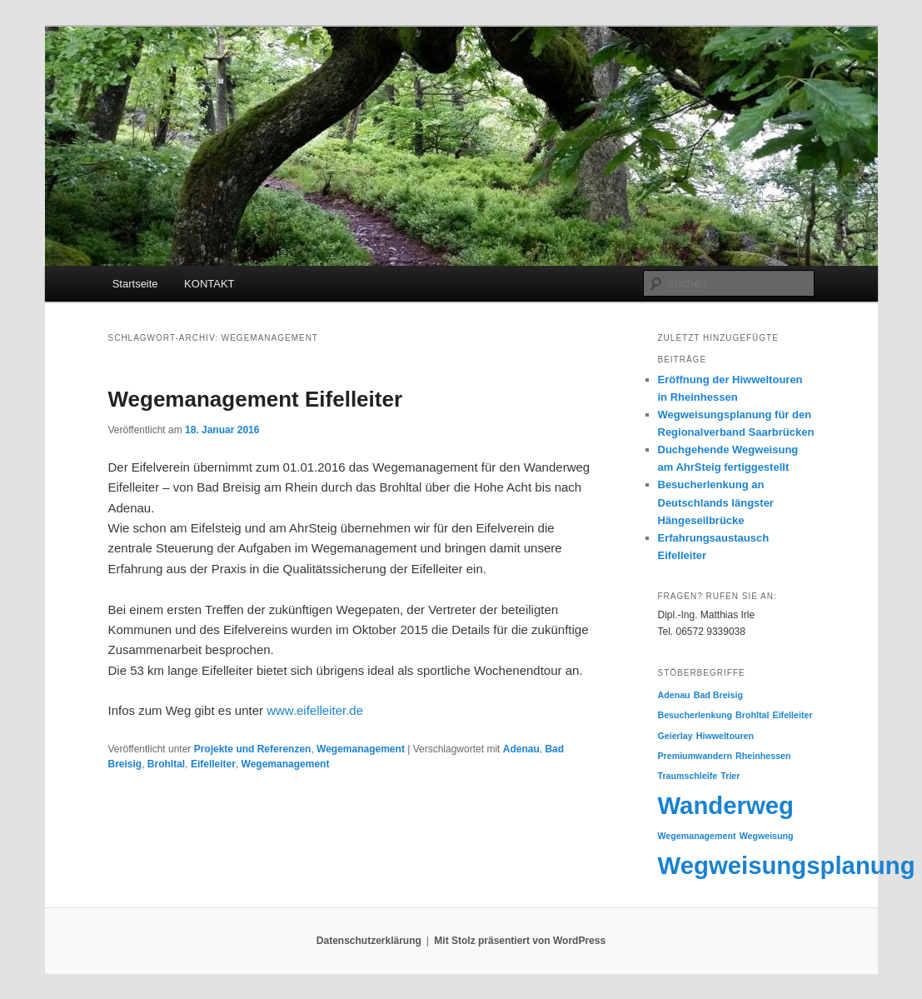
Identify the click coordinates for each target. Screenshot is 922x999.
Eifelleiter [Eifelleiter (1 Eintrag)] (793, 715)
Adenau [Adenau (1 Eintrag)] (674, 695)
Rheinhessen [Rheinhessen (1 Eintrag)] (762, 756)
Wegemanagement (360, 749)
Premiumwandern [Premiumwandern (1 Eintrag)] (695, 756)
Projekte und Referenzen (252, 749)
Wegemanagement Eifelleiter (255, 399)
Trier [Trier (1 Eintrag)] (730, 776)
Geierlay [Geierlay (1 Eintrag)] (675, 736)
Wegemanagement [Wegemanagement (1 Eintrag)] (697, 836)
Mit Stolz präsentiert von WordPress (520, 941)
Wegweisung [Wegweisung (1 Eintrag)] (767, 836)
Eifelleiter (213, 764)
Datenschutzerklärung (368, 941)
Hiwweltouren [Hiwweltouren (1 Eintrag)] (725, 736)
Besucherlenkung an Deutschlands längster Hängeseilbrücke (716, 502)
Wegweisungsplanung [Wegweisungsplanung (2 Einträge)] (786, 865)
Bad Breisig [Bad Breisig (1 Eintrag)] (718, 695)
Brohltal (166, 764)
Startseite (135, 283)
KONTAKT (209, 283)
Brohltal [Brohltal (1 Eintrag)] (752, 715)
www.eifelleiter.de (315, 710)
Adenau (521, 749)
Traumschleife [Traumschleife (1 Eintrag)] (688, 776)
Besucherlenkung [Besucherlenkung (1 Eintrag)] (695, 715)
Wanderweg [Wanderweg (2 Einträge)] (726, 805)
